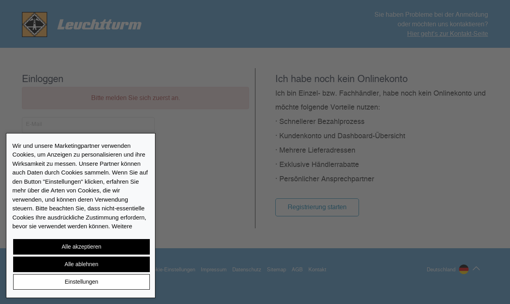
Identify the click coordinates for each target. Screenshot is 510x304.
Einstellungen (81, 282)
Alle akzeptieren (82, 246)
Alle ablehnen (81, 264)
